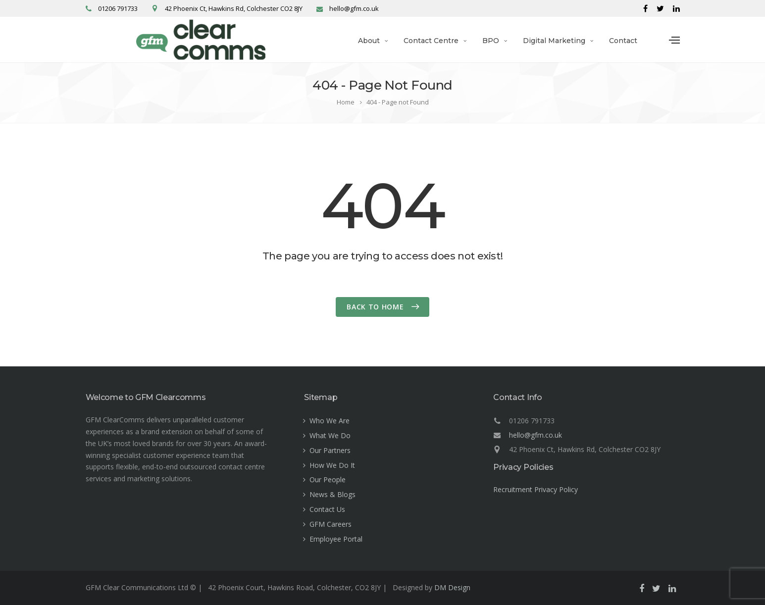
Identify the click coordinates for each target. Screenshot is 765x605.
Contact (623, 40)
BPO (490, 40)
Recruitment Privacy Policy (535, 489)
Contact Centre (431, 40)
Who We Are (329, 420)
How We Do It (332, 465)
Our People (327, 479)
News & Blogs (332, 494)
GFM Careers (330, 524)
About (369, 40)
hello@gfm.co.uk (535, 435)
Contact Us (327, 509)
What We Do (330, 435)
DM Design (452, 587)
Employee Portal (335, 539)
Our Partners (330, 450)
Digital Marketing (554, 40)
